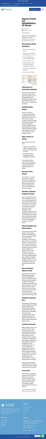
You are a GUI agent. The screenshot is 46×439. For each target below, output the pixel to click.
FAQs (24, 413)
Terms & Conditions (27, 407)
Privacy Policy (26, 409)
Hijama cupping (25, 197)
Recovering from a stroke (27, 177)
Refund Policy (26, 411)
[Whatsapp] (42, 436)
